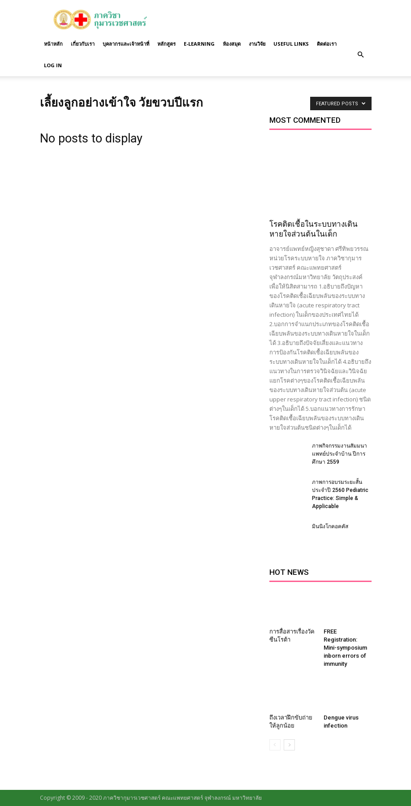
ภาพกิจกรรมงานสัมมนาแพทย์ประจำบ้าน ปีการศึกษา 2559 (339, 454)
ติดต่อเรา (327, 43)
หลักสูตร (166, 43)
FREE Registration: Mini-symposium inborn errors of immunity (345, 647)
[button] (361, 54)
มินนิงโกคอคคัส (330, 526)
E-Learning (199, 43)
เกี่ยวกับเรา (83, 43)
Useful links (291, 43)
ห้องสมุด (232, 43)
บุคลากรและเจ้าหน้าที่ (126, 43)
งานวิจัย (257, 43)
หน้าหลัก (53, 43)
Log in (53, 65)
